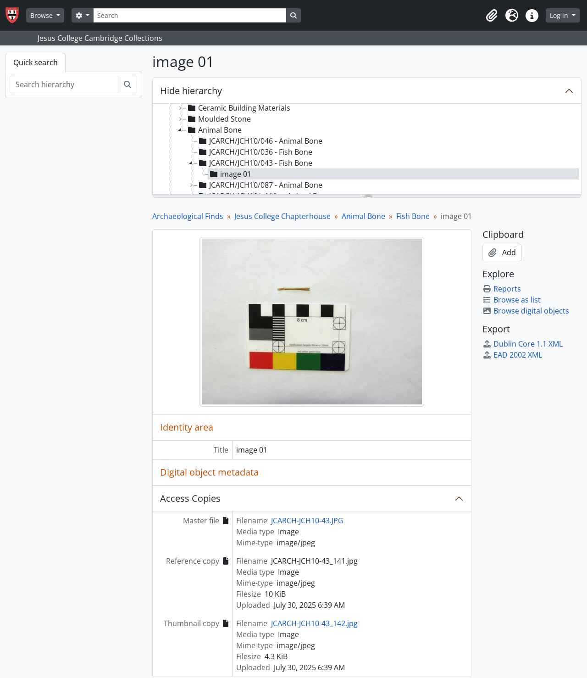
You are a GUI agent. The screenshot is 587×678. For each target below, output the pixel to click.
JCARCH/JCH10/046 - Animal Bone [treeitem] (259, 140)
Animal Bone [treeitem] (214, 129)
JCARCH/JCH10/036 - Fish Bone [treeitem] (254, 151)
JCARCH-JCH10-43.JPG (307, 521)
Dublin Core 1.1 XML (522, 344)
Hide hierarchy (191, 90)
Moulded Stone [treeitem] (218, 118)
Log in (560, 15)
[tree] (367, 150)
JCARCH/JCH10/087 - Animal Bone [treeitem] (259, 185)
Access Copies (190, 498)
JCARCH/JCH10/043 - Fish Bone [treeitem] (254, 162)
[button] (492, 16)
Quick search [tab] (35, 62)
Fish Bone (413, 216)
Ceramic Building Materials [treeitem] (238, 107)
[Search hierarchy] (64, 84)
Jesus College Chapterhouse (282, 216)
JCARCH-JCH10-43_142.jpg (314, 623)
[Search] (190, 15)
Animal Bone (363, 216)
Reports (501, 289)
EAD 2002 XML (512, 355)
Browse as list (511, 300)
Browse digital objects (525, 311)
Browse (42, 15)
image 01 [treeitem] (229, 173)
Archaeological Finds (187, 216)
